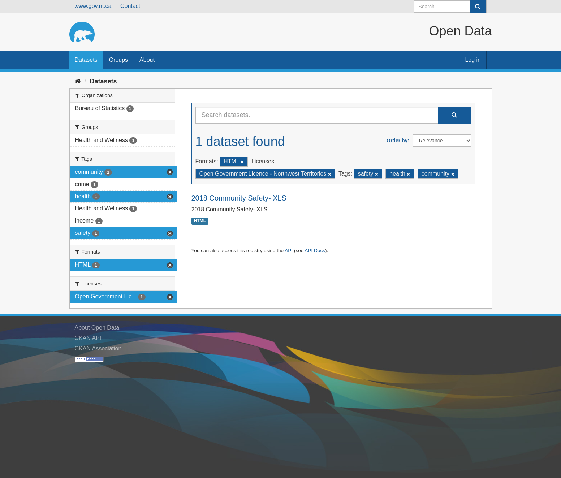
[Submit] (478, 6)
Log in (473, 60)
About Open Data (97, 327)
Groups (118, 60)
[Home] (78, 81)
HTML (200, 221)
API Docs (315, 250)
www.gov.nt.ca (93, 6)
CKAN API (88, 338)
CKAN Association (98, 348)
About (147, 60)
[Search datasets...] (316, 115)
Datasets (86, 60)
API (289, 250)
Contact (130, 6)
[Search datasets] (450, 6)
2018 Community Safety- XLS (238, 198)
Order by (397, 140)
